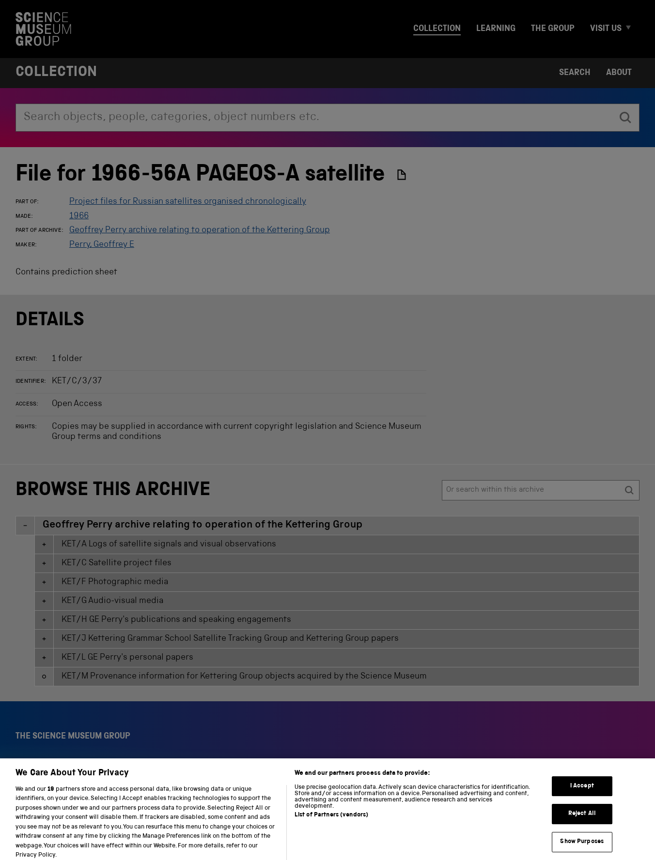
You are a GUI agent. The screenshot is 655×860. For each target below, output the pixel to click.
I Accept (582, 792)
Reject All (582, 820)
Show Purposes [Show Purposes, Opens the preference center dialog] (582, 848)
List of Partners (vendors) (331, 821)
